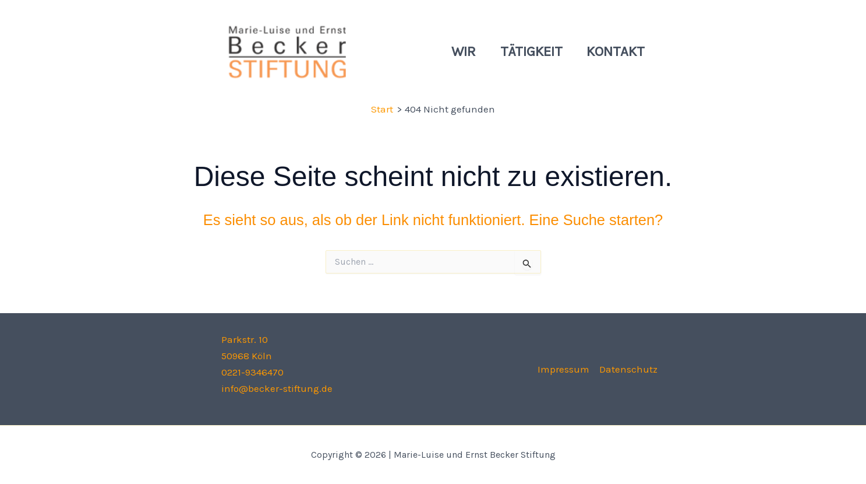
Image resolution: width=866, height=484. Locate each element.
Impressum (563, 369)
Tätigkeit (525, 51)
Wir (454, 51)
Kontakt (614, 51)
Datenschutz (628, 369)
